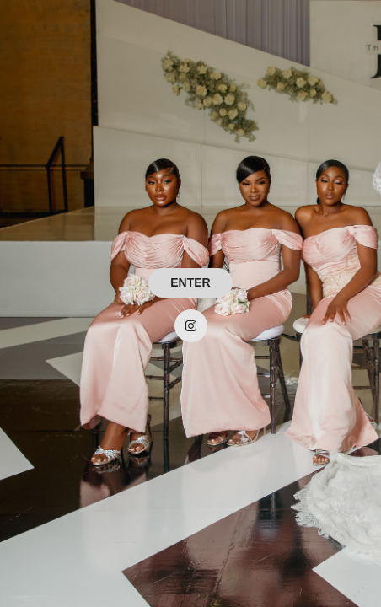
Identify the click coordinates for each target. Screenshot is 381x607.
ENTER (190, 282)
